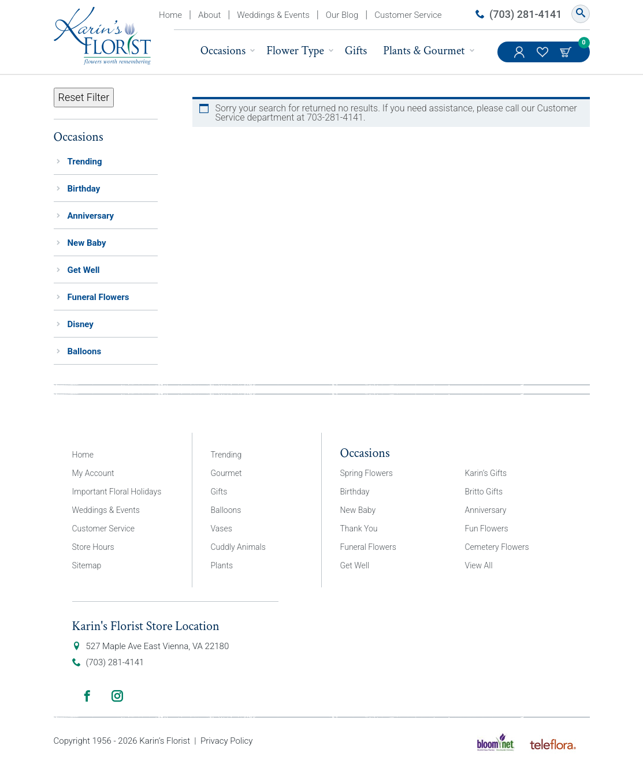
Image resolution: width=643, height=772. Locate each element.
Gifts (356, 50)
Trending (85, 161)
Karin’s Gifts (486, 473)
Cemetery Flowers (497, 547)
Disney (81, 324)
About (209, 15)
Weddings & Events (273, 15)
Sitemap (87, 565)
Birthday (84, 188)
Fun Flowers (486, 528)
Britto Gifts (484, 491)
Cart (567, 52)
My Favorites (544, 58)
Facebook (87, 696)
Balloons (85, 351)
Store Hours (93, 547)
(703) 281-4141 (525, 14)
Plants (222, 565)
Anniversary (91, 216)
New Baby (87, 243)
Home (170, 15)
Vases (221, 528)
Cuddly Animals (238, 547)
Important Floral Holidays (117, 491)
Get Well (84, 270)
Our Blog (342, 15)
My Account (520, 58)
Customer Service (407, 15)
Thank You (359, 528)
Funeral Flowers (98, 297)
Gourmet (226, 473)
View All (479, 565)
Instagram (117, 696)
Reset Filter (84, 97)
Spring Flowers (366, 473)
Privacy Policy (226, 741)
